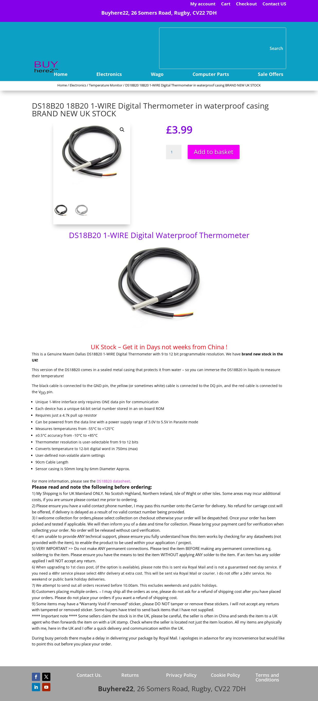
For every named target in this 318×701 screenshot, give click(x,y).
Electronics (109, 74)
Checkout (246, 4)
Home (61, 74)
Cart (225, 4)
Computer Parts (211, 74)
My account (202, 4)
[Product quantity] (173, 152)
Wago (157, 74)
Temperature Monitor (105, 85)
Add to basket (213, 151)
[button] (122, 129)
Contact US (274, 4)
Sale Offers (270, 74)
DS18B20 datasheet (113, 481)
